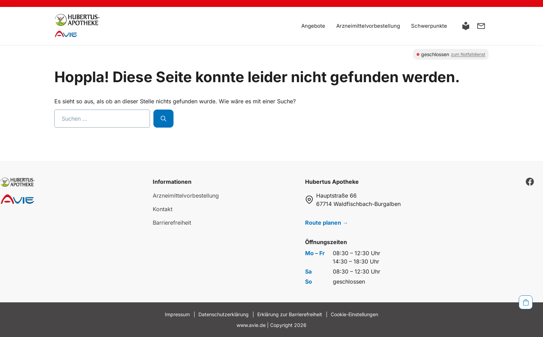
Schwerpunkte (429, 26)
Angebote (313, 26)
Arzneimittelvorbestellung (368, 26)
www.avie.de (251, 325)
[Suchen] (163, 119)
